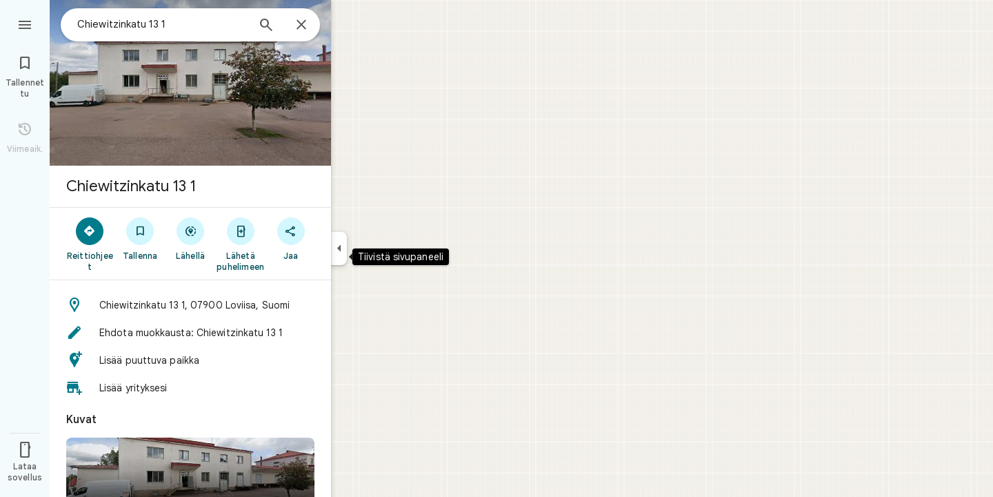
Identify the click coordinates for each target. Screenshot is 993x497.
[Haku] (266, 26)
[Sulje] (301, 25)
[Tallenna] (140, 238)
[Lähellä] (191, 238)
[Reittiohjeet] (90, 244)
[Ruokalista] (25, 23)
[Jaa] (290, 238)
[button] (190, 305)
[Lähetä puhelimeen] (240, 244)
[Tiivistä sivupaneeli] (339, 248)
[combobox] (162, 24)
